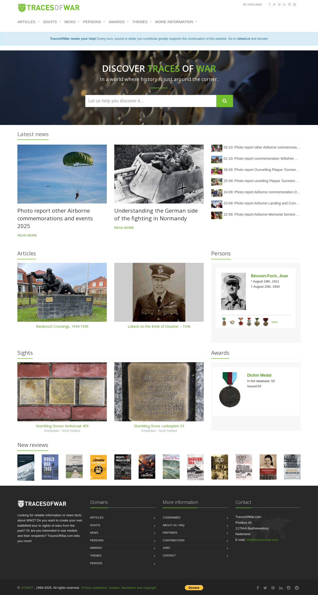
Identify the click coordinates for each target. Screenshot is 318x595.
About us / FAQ (173, 525)
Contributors (174, 540)
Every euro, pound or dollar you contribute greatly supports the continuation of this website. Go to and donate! (159, 38)
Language (254, 4)
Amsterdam (51, 431)
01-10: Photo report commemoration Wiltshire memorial (266, 158)
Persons (92, 22)
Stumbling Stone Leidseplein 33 (159, 426)
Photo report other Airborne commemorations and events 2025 (55, 218)
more (275, 321)
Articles (26, 22)
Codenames (171, 517)
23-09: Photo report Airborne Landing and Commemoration (269, 203)
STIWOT (27, 588)
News (70, 22)
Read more (27, 235)
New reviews (32, 444)
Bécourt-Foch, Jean (269, 276)
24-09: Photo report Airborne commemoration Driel (263, 192)
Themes (140, 22)
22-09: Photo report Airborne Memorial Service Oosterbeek (269, 214)
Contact (169, 555)
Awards (117, 22)
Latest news (33, 134)
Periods (96, 563)
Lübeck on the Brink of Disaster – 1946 (159, 326)
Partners (170, 532)
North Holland (71, 431)
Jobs (166, 547)
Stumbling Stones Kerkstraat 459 (62, 426)
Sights (50, 22)
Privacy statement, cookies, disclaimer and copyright (118, 588)
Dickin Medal (259, 375)
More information (174, 22)
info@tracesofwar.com (262, 540)
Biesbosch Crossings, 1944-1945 (62, 326)
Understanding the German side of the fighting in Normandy (156, 214)
